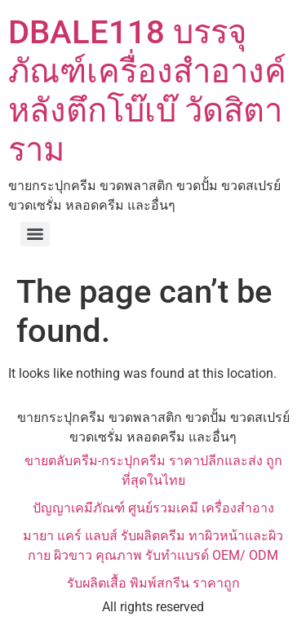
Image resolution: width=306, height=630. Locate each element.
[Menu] (35, 234)
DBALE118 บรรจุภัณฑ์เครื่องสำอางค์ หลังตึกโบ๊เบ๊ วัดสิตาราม (147, 91)
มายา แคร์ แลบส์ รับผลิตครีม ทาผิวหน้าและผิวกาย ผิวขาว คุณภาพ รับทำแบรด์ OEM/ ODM (153, 545)
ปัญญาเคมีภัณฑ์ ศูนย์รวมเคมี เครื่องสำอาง (153, 508)
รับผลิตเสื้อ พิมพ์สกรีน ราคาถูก (153, 583)
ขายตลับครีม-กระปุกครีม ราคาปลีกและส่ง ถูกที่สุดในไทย (153, 470)
